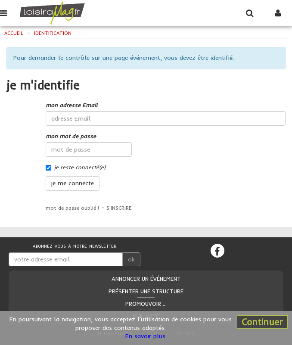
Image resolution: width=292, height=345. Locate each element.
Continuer (262, 321)
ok (131, 259)
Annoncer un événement (146, 278)
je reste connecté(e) (76, 167)
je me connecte (72, 183)
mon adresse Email (71, 105)
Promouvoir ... (146, 303)
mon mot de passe (71, 136)
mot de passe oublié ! (72, 208)
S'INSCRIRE (119, 208)
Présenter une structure (146, 291)
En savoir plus (145, 336)
